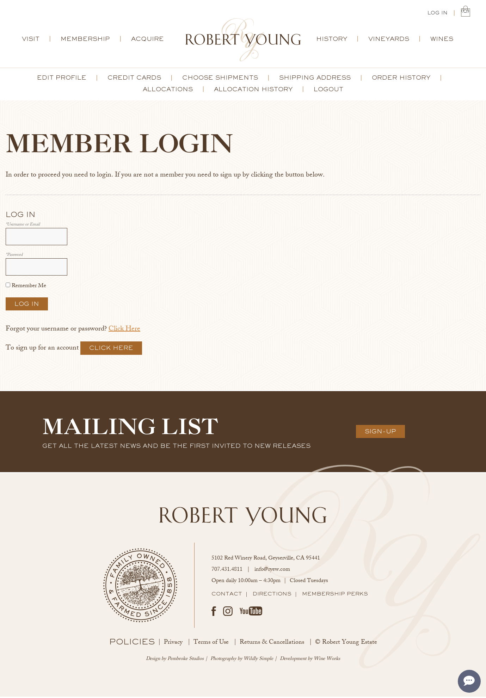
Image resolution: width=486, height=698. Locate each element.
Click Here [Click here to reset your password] (124, 331)
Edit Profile (61, 78)
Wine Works (327, 660)
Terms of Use (211, 644)
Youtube (251, 612)
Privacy (173, 644)
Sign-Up (380, 432)
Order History (401, 78)
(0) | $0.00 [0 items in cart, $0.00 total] (465, 12)
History (331, 40)
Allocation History (253, 90)
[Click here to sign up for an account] (111, 349)
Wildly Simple (258, 660)
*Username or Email (23, 226)
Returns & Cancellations (272, 644)
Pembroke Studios (185, 660)
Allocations (168, 90)
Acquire (147, 40)
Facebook (213, 612)
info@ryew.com (272, 571)
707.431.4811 (226, 571)
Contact (226, 595)
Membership (85, 40)
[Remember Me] (8, 286)
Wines (441, 40)
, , (265, 560)
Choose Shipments (220, 78)
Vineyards (388, 40)
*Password (14, 257)
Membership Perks (335, 595)
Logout (328, 90)
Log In (437, 13)
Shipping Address (315, 78)
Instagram (228, 612)
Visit (30, 40)
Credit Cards (134, 78)
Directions (272, 595)
